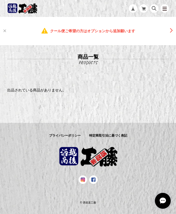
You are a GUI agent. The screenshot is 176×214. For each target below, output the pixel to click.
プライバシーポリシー (65, 135)
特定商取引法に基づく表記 (108, 135)
